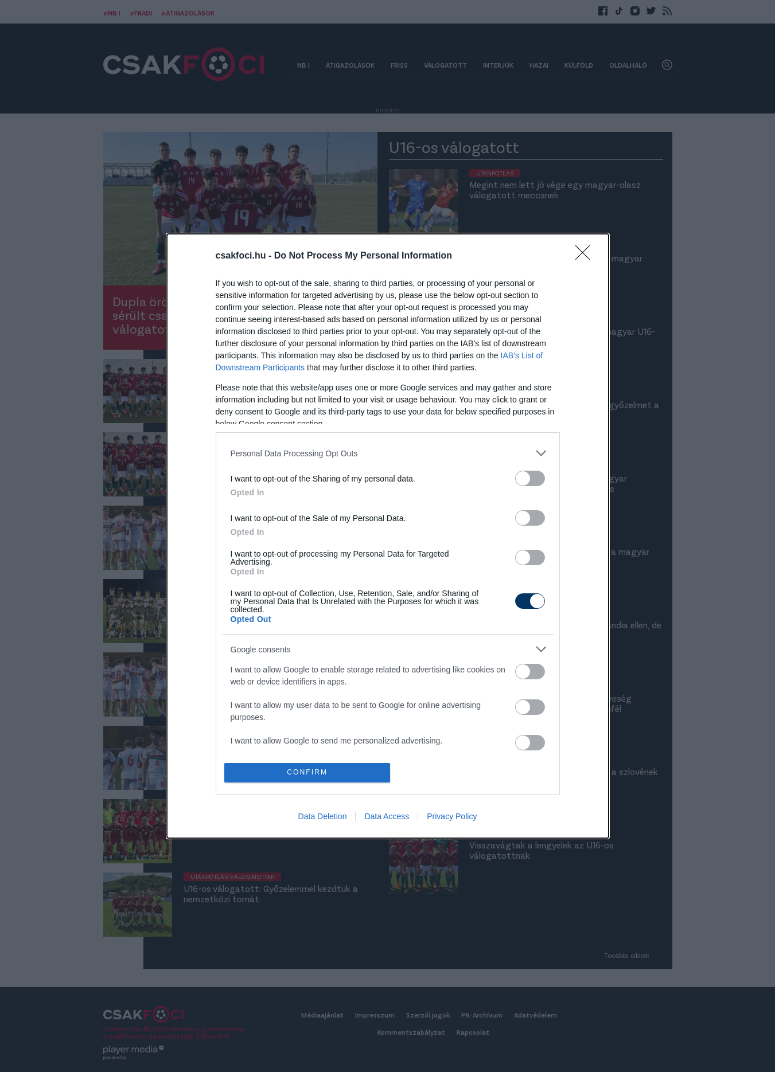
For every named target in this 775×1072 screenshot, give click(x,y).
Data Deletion (322, 817)
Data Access (386, 817)
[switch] (530, 478)
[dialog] (388, 536)
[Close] (586, 256)
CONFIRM (308, 772)
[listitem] (388, 453)
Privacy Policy (452, 817)
